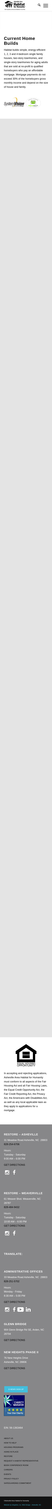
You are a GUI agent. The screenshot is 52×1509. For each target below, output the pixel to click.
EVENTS (7, 1474)
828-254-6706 (11, 1144)
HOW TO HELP (10, 1443)
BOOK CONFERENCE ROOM (16, 1465)
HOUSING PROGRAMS (13, 1447)
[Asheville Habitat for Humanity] (21, 5)
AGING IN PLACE (11, 1452)
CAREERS (8, 1470)
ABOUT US (8, 1438)
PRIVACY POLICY (11, 1479)
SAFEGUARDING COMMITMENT (17, 1483)
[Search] (37, 5)
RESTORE (8, 1456)
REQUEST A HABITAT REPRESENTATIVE (21, 1461)
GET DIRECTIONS (14, 1165)
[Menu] (44, 5)
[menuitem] (37, 5)
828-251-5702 (11, 1281)
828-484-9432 (11, 1207)
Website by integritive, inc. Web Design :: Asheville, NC (22, 1505)
